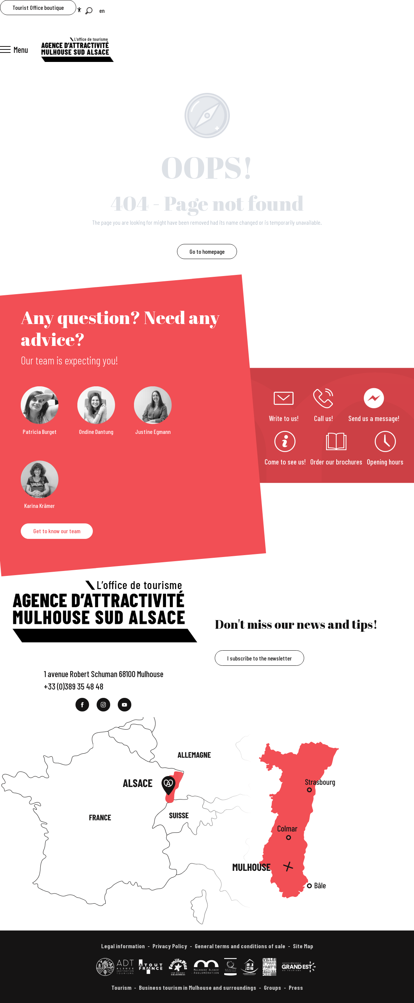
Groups (272, 987)
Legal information (123, 945)
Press (296, 987)
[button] (88, 10)
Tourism (121, 987)
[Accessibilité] (79, 10)
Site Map (303, 945)
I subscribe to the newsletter (259, 658)
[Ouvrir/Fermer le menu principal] (14, 49)
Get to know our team (56, 530)
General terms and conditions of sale (240, 945)
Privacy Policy (169, 945)
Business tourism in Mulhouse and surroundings (197, 987)
